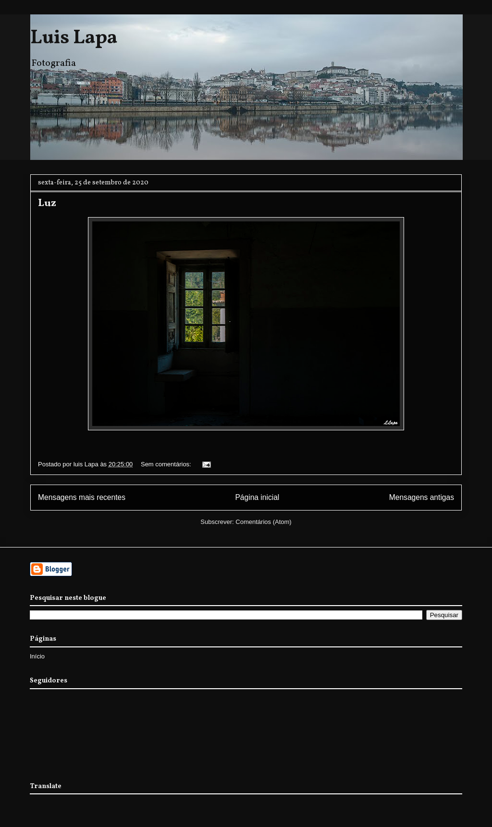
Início (37, 656)
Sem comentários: (167, 464)
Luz (47, 203)
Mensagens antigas (421, 497)
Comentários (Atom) (263, 521)
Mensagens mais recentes (81, 497)
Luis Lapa (73, 38)
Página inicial (257, 497)
